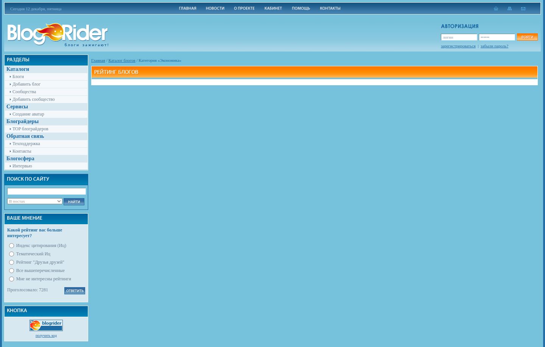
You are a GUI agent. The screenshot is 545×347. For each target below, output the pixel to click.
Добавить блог (26, 84)
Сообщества (24, 91)
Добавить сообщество (33, 99)
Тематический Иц (33, 253)
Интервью (22, 166)
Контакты (21, 151)
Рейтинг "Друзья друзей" (40, 262)
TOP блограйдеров (30, 128)
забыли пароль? (494, 46)
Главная (98, 60)
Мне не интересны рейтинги (43, 278)
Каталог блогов (122, 60)
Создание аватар (28, 114)
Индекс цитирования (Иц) (41, 245)
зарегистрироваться (458, 46)
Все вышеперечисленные (40, 270)
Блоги (18, 76)
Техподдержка (26, 143)
